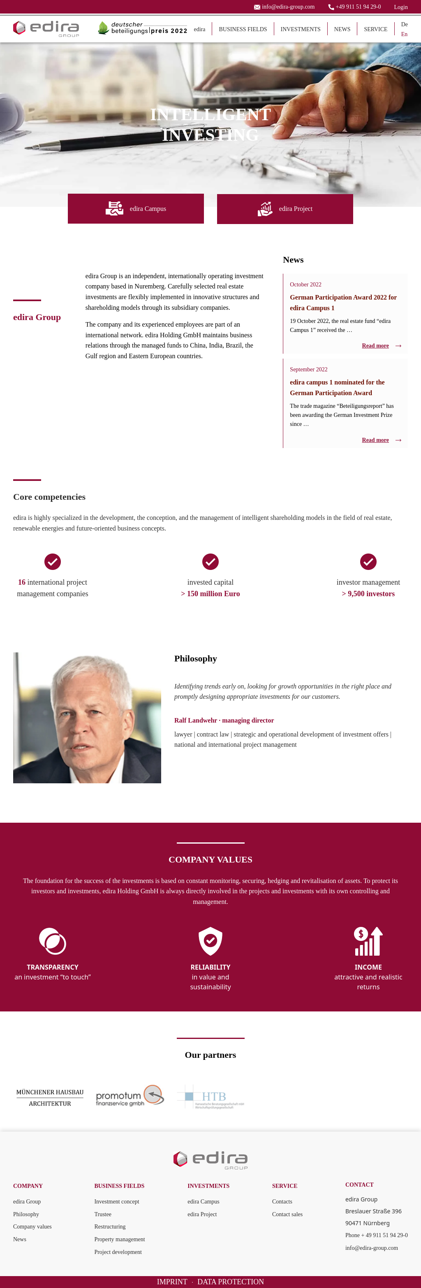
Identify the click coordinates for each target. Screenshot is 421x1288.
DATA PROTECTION (230, 1281)
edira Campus (203, 1201)
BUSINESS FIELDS (243, 29)
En (404, 34)
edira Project (202, 1214)
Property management (119, 1239)
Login (401, 7)
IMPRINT (172, 1281)
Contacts (282, 1201)
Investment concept (116, 1201)
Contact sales (287, 1214)
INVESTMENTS (301, 29)
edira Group (27, 1201)
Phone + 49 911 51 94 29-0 (376, 1235)
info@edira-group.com (371, 1248)
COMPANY (28, 1186)
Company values (32, 1226)
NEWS (342, 29)
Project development (117, 1252)
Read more (381, 346)
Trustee (102, 1214)
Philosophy (26, 1214)
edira (199, 29)
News (19, 1239)
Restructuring (109, 1226)
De (404, 24)
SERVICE (375, 29)
